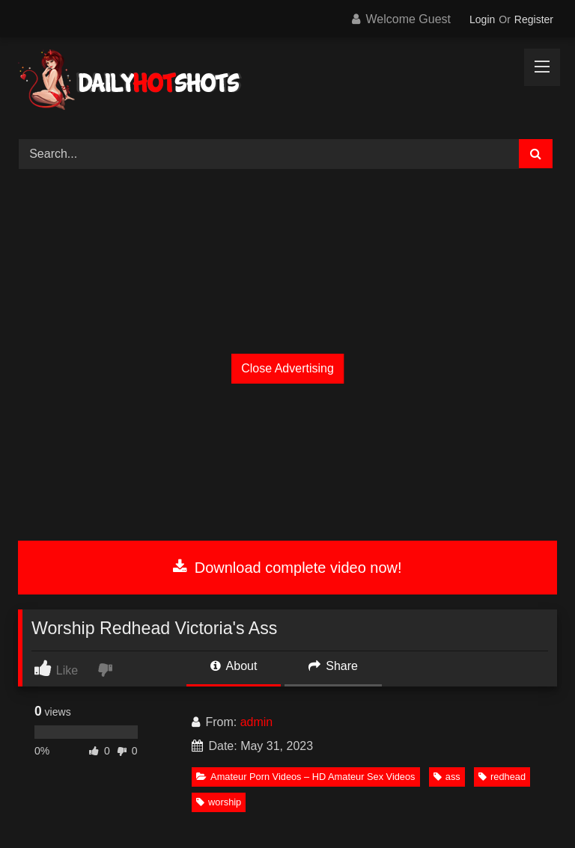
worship (218, 802)
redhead (502, 776)
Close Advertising (287, 368)
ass (446, 776)
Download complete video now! (287, 567)
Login (482, 19)
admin (256, 722)
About (233, 666)
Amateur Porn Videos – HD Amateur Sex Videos (305, 776)
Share (333, 666)
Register (533, 19)
